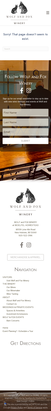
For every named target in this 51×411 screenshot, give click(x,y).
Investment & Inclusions (17, 314)
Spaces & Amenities (15, 310)
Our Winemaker (13, 290)
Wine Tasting (12, 294)
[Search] (25, 49)
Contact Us (11, 304)
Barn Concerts (12, 320)
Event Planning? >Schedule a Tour (18, 331)
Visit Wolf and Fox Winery (17, 280)
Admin (31, 401)
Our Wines (11, 287)
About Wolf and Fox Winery (18, 300)
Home (5, 327)
